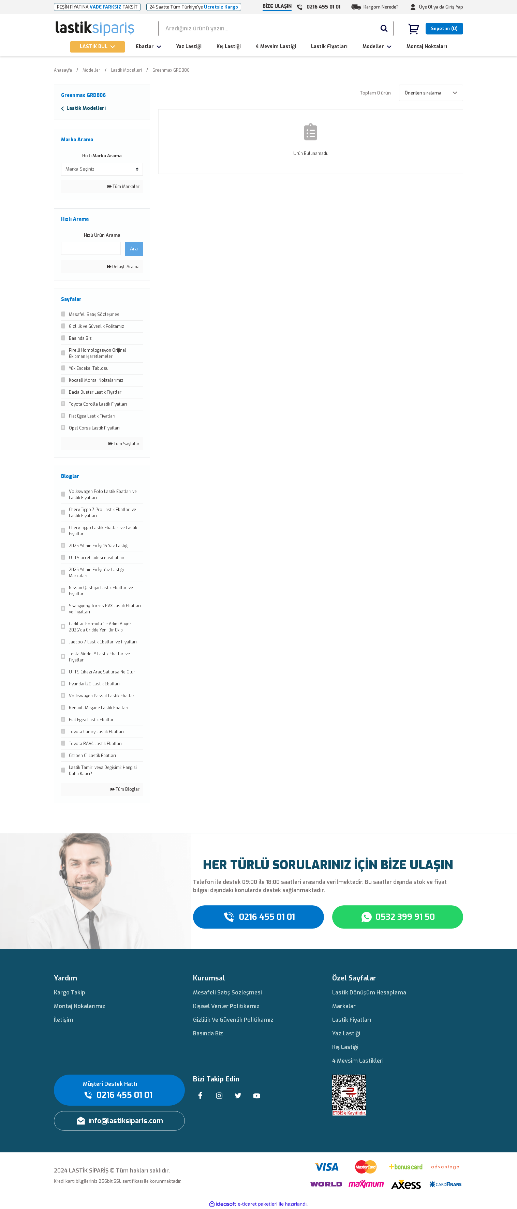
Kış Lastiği (345, 1047)
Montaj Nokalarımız (79, 1006)
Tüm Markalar (123, 186)
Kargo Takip (69, 992)
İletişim (63, 1019)
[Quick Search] (91, 248)
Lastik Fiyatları (351, 1019)
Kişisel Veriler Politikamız (226, 1006)
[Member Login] (413, 7)
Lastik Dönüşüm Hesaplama (369, 992)
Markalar (344, 1006)
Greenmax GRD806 (171, 70)
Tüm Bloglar (124, 789)
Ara (134, 249)
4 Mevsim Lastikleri (358, 1060)
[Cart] (435, 29)
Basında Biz (208, 1033)
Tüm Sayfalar (123, 444)
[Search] (276, 28)
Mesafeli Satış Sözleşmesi (227, 992)
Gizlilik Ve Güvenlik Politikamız (233, 1019)
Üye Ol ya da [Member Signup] (431, 7)
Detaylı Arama (123, 267)
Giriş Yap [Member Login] (454, 7)
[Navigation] (97, 47)
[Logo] (95, 28)
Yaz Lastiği (346, 1033)
